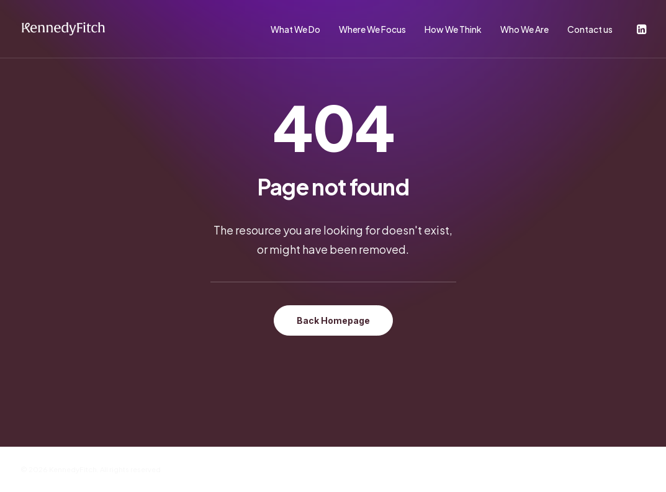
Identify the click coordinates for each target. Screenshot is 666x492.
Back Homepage (333, 320)
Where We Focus (372, 29)
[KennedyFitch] (63, 29)
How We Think (453, 29)
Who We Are (524, 29)
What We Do (295, 29)
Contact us (590, 29)
